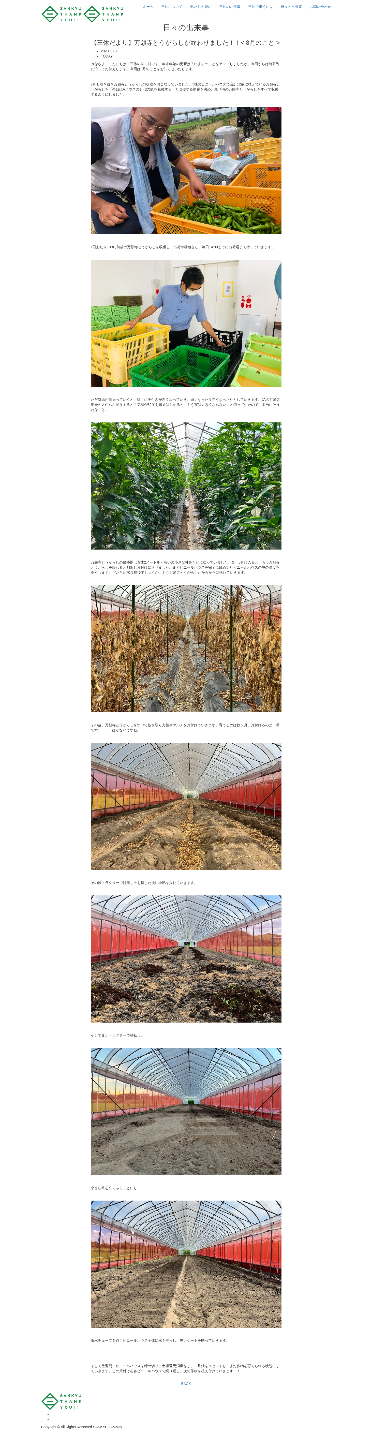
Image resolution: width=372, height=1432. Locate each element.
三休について (172, 7)
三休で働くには (260, 7)
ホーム (148, 7)
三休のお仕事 (230, 7)
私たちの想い (201, 7)
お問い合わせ (320, 7)
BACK (186, 1384)
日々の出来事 (291, 7)
